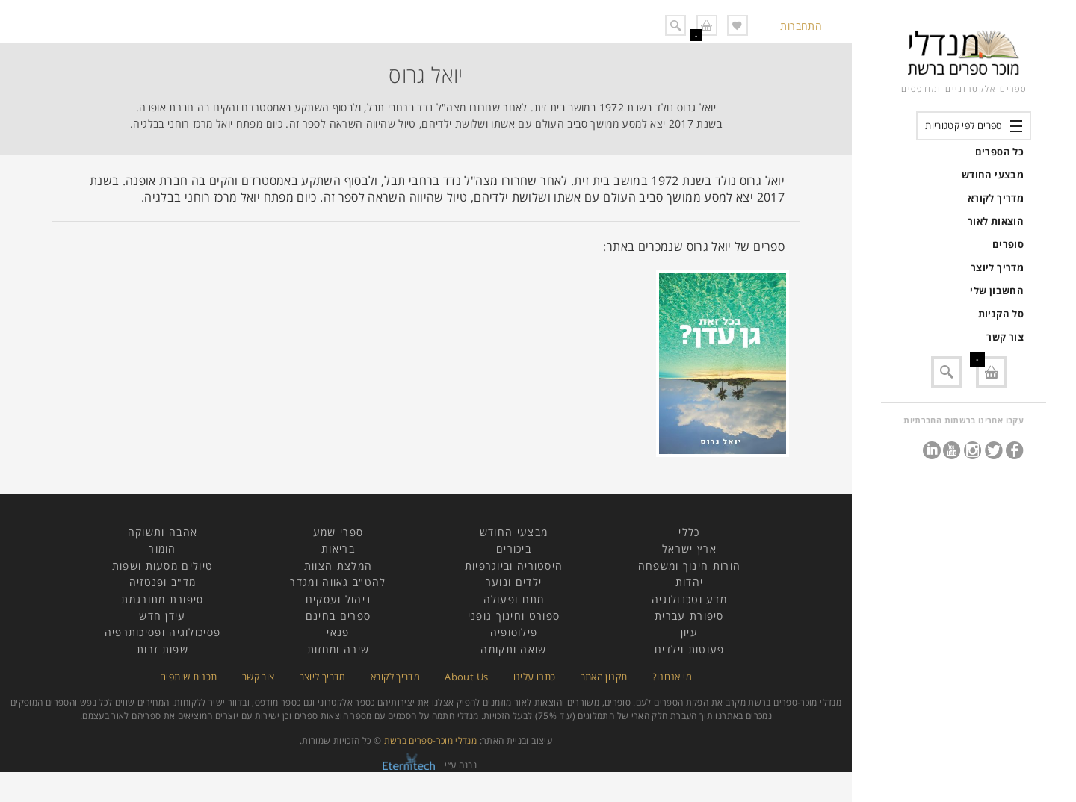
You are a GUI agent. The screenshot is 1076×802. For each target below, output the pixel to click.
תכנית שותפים (188, 676)
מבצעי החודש (993, 174)
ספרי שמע (338, 532)
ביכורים (513, 548)
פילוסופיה (514, 632)
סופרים (1008, 244)
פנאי (338, 632)
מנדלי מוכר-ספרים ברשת (430, 740)
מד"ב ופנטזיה (163, 582)
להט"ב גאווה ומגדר (338, 582)
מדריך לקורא (996, 198)
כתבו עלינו (534, 676)
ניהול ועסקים (338, 599)
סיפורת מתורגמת (162, 599)
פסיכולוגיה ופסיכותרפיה (163, 632)
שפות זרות (162, 649)
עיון (689, 632)
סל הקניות (1001, 313)
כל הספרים (999, 151)
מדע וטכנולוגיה (689, 599)
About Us (466, 676)
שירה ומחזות (338, 649)
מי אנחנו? (672, 676)
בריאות (338, 548)
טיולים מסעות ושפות (162, 566)
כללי (688, 532)
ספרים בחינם (338, 616)
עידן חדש (162, 616)
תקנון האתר (604, 676)
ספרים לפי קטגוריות (963, 125)
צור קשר (1005, 337)
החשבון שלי (997, 290)
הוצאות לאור (996, 221)
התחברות (801, 26)
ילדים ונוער (514, 582)
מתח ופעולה (514, 599)
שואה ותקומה (513, 649)
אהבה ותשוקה (162, 532)
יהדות (689, 582)
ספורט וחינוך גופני (514, 616)
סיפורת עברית (689, 616)
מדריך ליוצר (997, 267)
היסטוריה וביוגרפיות (514, 566)
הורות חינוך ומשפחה (689, 566)
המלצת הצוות (338, 566)
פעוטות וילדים (690, 649)
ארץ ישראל (689, 548)
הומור (162, 548)
